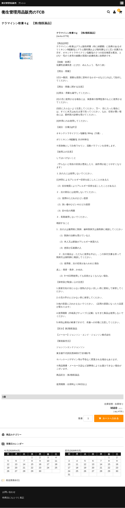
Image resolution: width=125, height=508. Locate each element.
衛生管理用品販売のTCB (23, 12)
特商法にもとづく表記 (13, 498)
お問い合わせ (8, 492)
